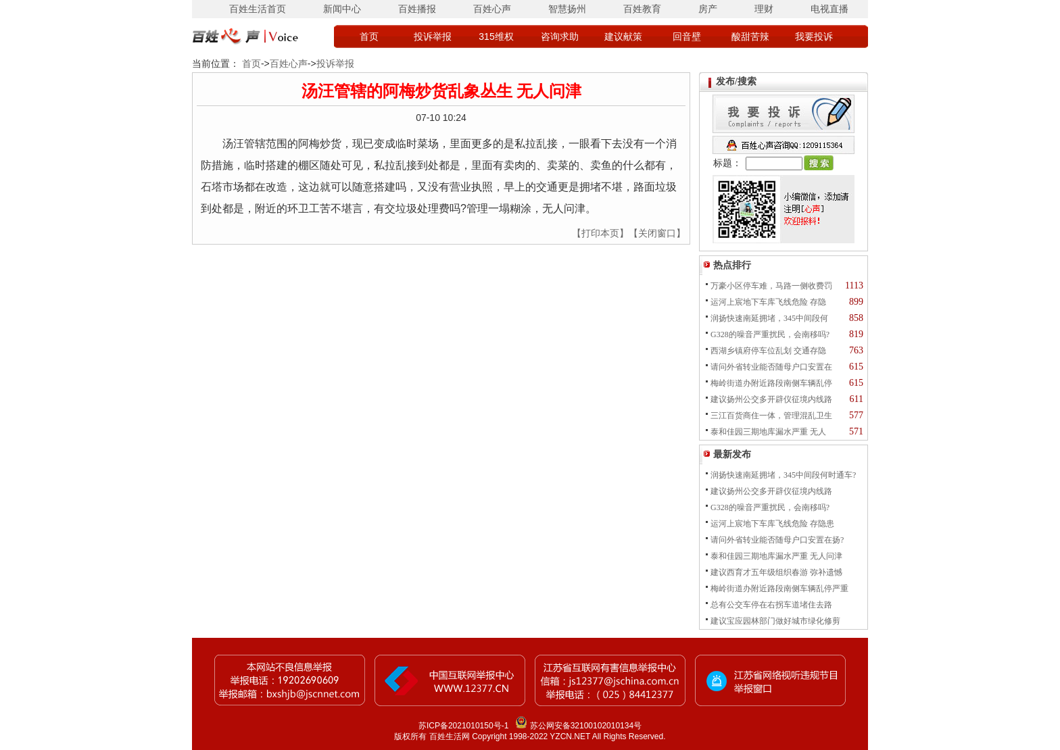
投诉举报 (433, 36)
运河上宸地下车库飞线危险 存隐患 (772, 523)
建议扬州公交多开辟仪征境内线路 (771, 399)
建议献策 (623, 36)
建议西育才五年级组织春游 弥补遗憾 (776, 572)
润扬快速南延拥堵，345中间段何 (769, 318)
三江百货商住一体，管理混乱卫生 (771, 415)
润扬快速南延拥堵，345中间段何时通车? (783, 475)
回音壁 (687, 36)
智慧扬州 (567, 8)
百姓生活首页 (257, 8)
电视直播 (829, 8)
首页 (369, 36)
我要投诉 (814, 36)
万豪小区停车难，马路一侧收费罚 (771, 286)
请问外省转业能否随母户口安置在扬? (777, 540)
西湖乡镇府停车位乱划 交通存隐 (768, 350)
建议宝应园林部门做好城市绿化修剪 (775, 621)
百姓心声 (492, 8)
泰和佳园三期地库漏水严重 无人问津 (776, 556)
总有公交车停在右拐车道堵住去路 (771, 604)
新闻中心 (342, 8)
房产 (707, 8)
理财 (763, 8)
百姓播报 (417, 8)
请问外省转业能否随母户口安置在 (771, 367)
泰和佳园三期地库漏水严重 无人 (768, 431)
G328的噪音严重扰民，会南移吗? (769, 334)
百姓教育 (642, 8)
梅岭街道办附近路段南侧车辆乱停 (771, 383)
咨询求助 (560, 36)
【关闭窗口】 (657, 233)
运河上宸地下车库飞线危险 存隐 (768, 302)
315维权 (496, 36)
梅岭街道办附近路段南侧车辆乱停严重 (779, 588)
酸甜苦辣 (750, 36)
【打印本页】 (600, 233)
